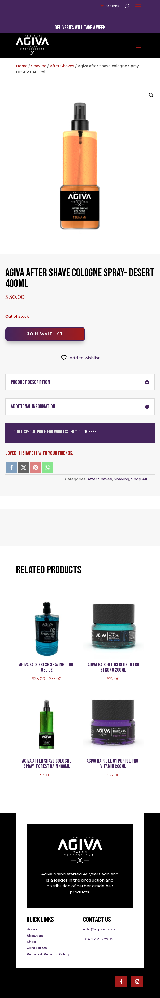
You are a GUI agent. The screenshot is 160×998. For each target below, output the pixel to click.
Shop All (139, 479)
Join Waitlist (45, 333)
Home (22, 66)
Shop (31, 941)
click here (87, 431)
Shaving (38, 66)
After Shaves (62, 66)
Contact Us (37, 948)
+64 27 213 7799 (98, 939)
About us (35, 935)
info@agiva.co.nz (99, 929)
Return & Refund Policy (48, 954)
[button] (151, 95)
